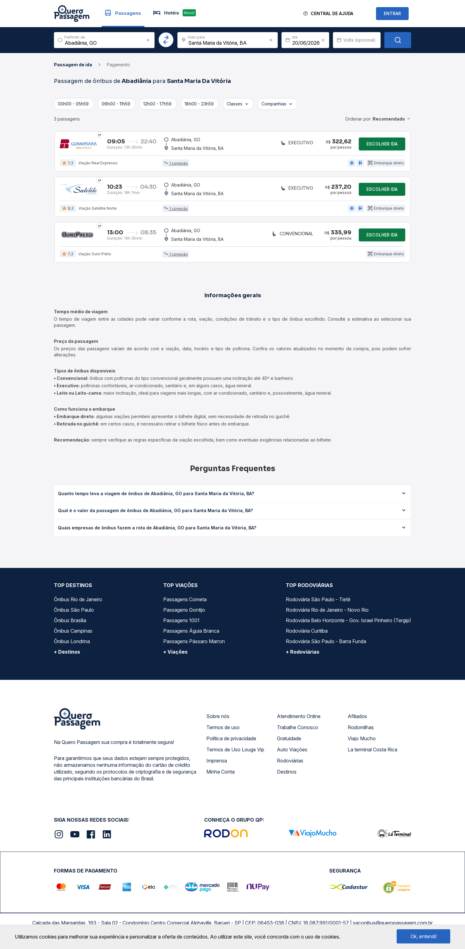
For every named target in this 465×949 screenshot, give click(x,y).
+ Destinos (67, 654)
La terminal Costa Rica (372, 752)
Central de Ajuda (332, 13)
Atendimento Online (299, 719)
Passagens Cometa (185, 602)
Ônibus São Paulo (74, 612)
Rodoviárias (290, 763)
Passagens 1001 (181, 623)
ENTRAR (392, 13)
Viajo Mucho (362, 741)
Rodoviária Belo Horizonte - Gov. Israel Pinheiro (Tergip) (348, 623)
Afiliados (357, 719)
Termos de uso (223, 730)
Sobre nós (217, 719)
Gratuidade (289, 741)
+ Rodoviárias (302, 654)
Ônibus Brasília (70, 623)
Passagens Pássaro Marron (194, 644)
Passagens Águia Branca (191, 633)
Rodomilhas (361, 730)
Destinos (287, 774)
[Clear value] (323, 40)
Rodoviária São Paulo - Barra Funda (326, 644)
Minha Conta (220, 774)
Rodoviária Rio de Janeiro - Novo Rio (327, 612)
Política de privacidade (231, 741)
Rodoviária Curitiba (307, 633)
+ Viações (175, 654)
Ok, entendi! (423, 936)
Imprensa (216, 763)
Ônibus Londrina (72, 644)
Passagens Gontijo (184, 612)
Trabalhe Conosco (297, 730)
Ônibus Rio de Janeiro (78, 602)
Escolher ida (382, 144)
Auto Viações (292, 752)
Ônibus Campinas (73, 633)
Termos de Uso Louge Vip (235, 752)
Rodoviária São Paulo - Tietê (318, 602)
